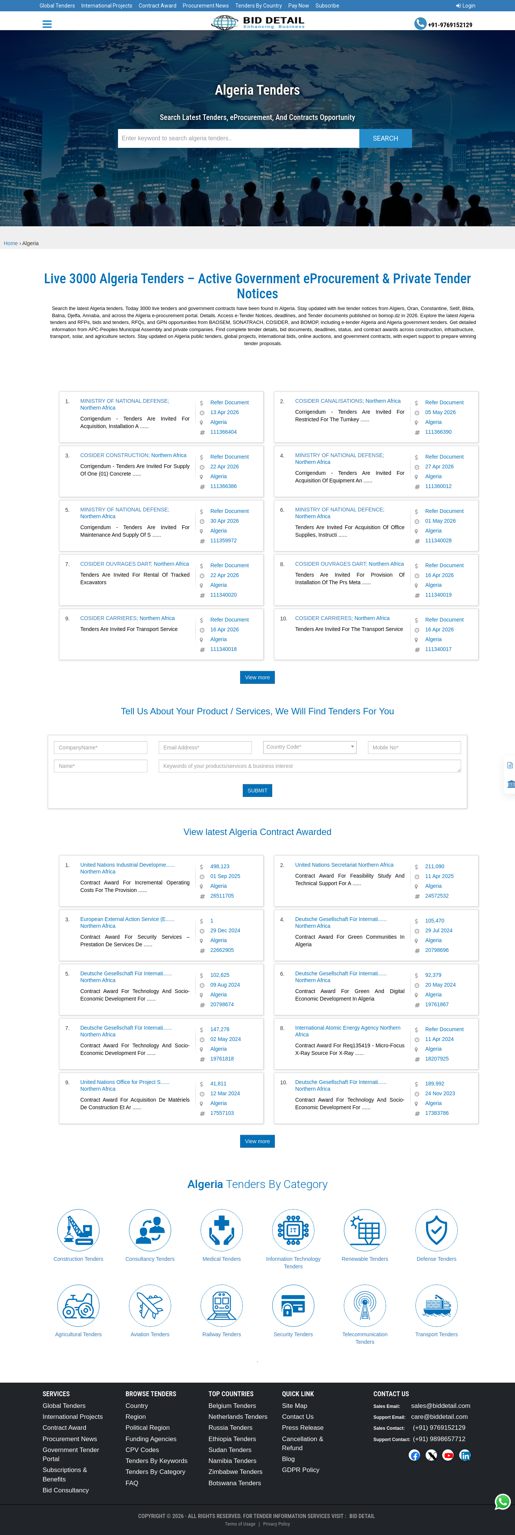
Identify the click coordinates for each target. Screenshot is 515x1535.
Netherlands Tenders (238, 1416)
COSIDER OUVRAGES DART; (116, 564)
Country (137, 1405)
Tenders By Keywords (156, 1460)
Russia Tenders (230, 1427)
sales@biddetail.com (441, 1405)
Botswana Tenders (234, 1483)
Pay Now (298, 6)
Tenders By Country (258, 6)
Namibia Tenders (232, 1460)
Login (465, 6)
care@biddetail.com (439, 1416)
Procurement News (206, 6)
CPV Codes (142, 1450)
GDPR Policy (300, 1470)
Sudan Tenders (229, 1450)
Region (136, 1416)
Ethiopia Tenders (232, 1439)
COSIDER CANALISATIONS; (329, 401)
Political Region (148, 1427)
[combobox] (310, 747)
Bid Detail (362, 1516)
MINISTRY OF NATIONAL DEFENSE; (124, 401)
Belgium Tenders (232, 1405)
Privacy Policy (276, 1524)
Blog (288, 1459)
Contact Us (298, 1416)
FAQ (132, 1483)
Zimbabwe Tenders (235, 1471)
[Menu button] (49, 24)
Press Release (303, 1427)
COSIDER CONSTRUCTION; (115, 455)
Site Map (294, 1405)
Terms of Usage (240, 1524)
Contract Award (157, 6)
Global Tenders (57, 6)
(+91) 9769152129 (439, 1427)
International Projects (106, 6)
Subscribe (327, 6)
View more (257, 677)
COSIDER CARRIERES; (109, 618)
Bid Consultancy (66, 1490)
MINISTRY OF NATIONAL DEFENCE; (340, 510)
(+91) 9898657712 (439, 1439)
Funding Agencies (151, 1439)
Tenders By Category (155, 1471)
